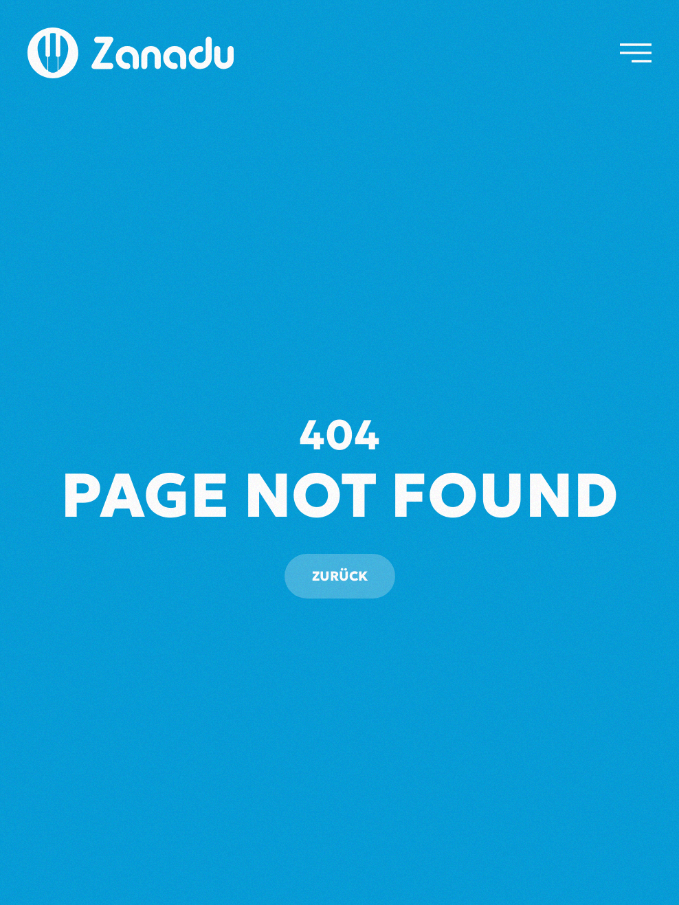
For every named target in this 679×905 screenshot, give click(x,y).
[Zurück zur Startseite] (130, 52)
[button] (636, 53)
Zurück (340, 576)
